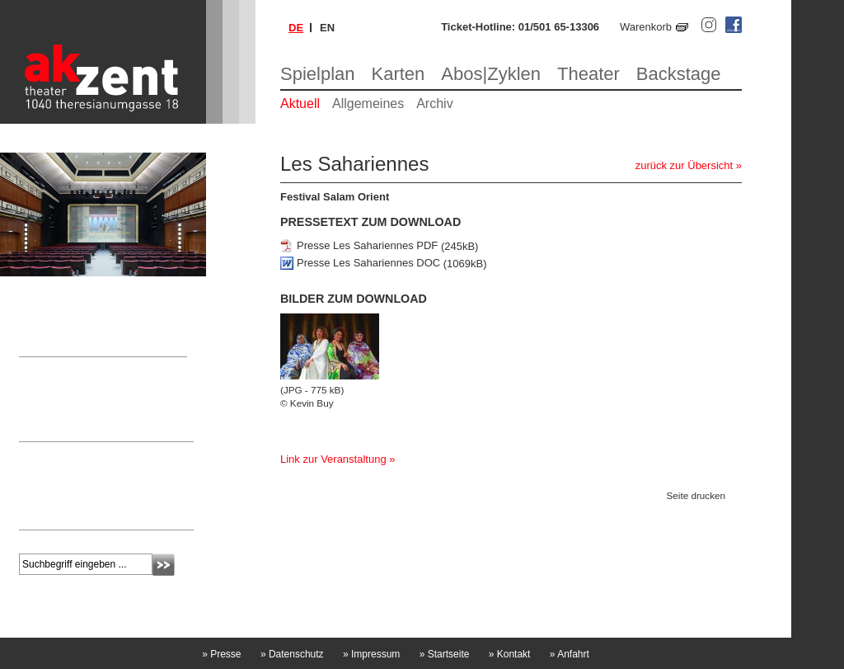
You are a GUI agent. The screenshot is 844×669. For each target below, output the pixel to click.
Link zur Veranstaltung (333, 459)
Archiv (434, 104)
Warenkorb (646, 27)
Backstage (678, 74)
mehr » (35, 513)
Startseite (445, 654)
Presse (221, 654)
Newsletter (53, 453)
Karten (398, 74)
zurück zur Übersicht (684, 165)
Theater (588, 74)
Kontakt (510, 654)
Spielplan (317, 74)
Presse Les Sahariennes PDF (367, 246)
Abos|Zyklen (491, 74)
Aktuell (300, 104)
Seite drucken (696, 495)
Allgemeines (368, 104)
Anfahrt (569, 654)
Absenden (163, 565)
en (327, 27)
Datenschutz (292, 654)
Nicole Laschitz (55, 400)
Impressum (371, 654)
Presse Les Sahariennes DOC (368, 263)
